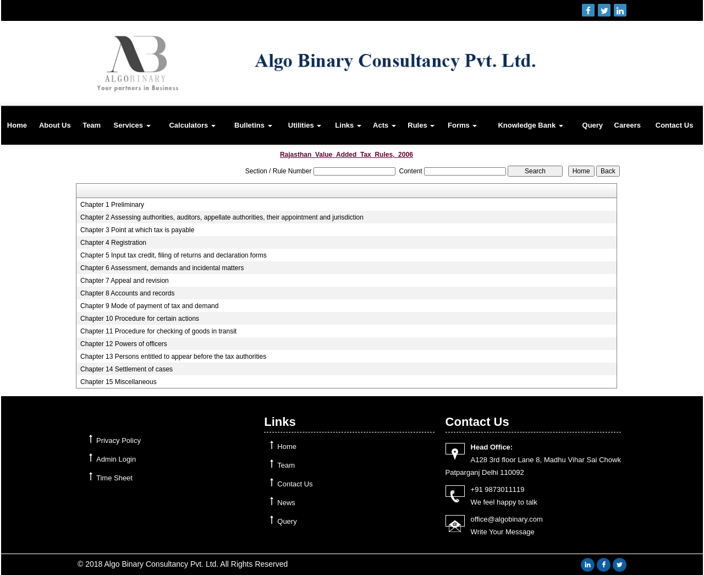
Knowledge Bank (530, 125)
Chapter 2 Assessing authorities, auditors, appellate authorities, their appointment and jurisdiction (222, 217)
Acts (384, 125)
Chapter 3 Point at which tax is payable (137, 230)
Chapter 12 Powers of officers (123, 344)
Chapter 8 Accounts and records (127, 293)
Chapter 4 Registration (113, 243)
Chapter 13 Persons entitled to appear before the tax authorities (173, 356)
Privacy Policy (118, 440)
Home (17, 125)
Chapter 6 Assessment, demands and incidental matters (162, 268)
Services (131, 125)
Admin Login (116, 459)
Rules (421, 125)
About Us (55, 125)
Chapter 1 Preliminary (112, 205)
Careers (627, 125)
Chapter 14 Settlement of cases (126, 369)
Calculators (192, 125)
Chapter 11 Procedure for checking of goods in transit (158, 331)
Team (91, 125)
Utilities (305, 125)
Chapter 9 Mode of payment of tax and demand (149, 306)
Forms (462, 125)
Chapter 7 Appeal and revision (124, 280)
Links (348, 125)
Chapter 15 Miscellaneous (118, 382)
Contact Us (675, 125)
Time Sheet (114, 478)
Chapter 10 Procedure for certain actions (139, 318)
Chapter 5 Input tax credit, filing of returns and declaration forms (173, 255)
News (286, 503)
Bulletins (253, 125)
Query (592, 125)
